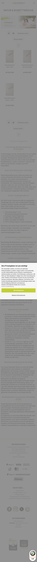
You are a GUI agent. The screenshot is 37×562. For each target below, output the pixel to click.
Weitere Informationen (18, 295)
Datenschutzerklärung (7, 286)
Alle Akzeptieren (18, 290)
